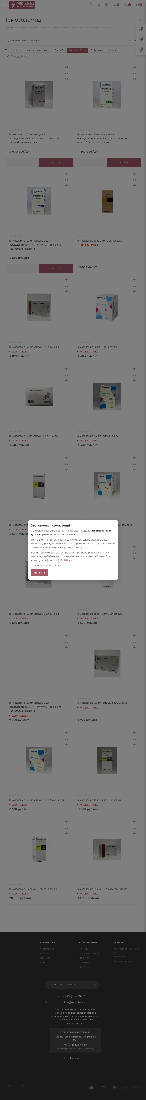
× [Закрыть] (116, 524)
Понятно (39, 572)
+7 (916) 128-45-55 (64, 560)
